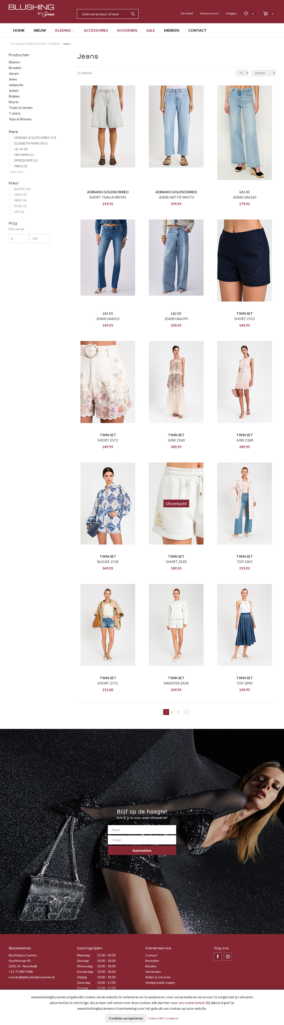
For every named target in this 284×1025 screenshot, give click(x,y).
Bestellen (152, 961)
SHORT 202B (176, 562)
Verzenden (153, 971)
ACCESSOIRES (96, 30)
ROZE (20, 206)
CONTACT (197, 30)
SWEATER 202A (176, 683)
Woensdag (85, 966)
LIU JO (21, 149)
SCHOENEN (127, 30)
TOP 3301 (245, 562)
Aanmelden (142, 850)
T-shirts (15, 113)
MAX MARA (24, 155)
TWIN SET (244, 313)
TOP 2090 (245, 683)
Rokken (14, 96)
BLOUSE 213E (108, 562)
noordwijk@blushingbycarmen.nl (31, 977)
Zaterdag (83, 982)
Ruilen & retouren (158, 977)
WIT (19, 212)
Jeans (13, 79)
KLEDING (63, 30)
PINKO (20, 166)
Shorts (14, 102)
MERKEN (171, 30)
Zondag (82, 988)
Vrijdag (82, 977)
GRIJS (20, 194)
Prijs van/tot (16, 229)
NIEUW (40, 30)
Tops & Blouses (20, 119)
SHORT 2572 (108, 440)
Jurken (13, 90)
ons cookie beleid (191, 1003)
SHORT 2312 (244, 319)
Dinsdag (83, 961)
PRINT (20, 200)
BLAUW (22, 189)
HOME (19, 30)
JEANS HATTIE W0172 (176, 197)
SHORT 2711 (108, 683)
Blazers (14, 62)
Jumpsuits (16, 85)
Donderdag (85, 971)
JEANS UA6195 (176, 319)
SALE (150, 30)
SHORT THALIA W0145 (107, 197)
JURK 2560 (176, 440)
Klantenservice (209, 13)
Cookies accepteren (126, 1018)
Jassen (14, 73)
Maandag (83, 955)
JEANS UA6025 (108, 319)
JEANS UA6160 (244, 197)
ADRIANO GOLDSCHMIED (35, 137)
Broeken (15, 68)
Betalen (151, 966)
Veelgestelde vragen (160, 982)
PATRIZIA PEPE (26, 160)
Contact (151, 955)
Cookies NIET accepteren (163, 1018)
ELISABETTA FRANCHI (31, 143)
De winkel (187, 13)
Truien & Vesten (21, 108)
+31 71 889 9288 (21, 971)
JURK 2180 (244, 440)
